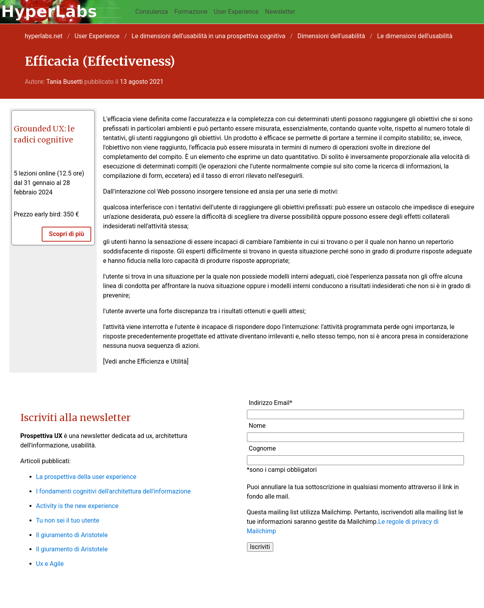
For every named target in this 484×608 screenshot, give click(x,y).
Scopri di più (66, 234)
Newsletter (280, 11)
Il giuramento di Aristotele (72, 535)
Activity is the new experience (77, 506)
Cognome (262, 448)
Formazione (190, 11)
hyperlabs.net (44, 36)
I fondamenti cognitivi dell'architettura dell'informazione (113, 491)
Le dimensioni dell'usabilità (415, 36)
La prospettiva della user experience (86, 476)
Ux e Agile (50, 563)
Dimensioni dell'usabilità (331, 36)
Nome (257, 425)
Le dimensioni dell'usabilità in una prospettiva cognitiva (208, 36)
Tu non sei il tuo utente (67, 520)
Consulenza (151, 11)
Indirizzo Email (271, 403)
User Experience (236, 11)
